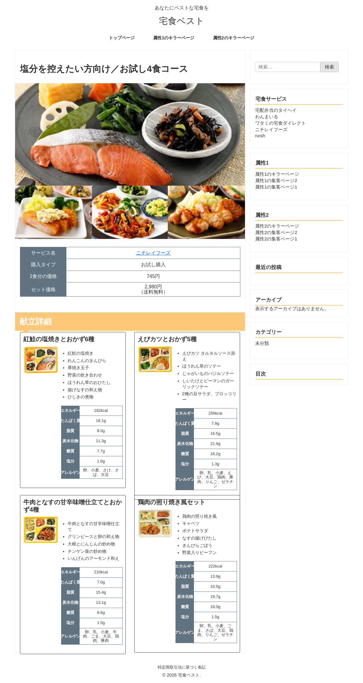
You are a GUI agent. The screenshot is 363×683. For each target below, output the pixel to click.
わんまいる (266, 116)
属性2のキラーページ (277, 225)
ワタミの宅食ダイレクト (280, 123)
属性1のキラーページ (277, 174)
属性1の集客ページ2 (276, 180)
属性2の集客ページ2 (276, 232)
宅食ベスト (181, 21)
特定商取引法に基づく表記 (182, 667)
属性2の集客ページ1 (276, 238)
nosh (260, 135)
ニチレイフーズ (153, 253)
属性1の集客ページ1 (276, 186)
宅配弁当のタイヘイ (276, 110)
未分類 (262, 343)
